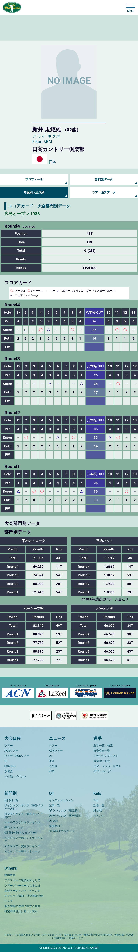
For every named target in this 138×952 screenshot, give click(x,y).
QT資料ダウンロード (62, 831)
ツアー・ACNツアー (16, 756)
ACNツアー (11, 750)
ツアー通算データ (104, 192)
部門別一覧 (11, 800)
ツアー (8, 745)
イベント (99, 815)
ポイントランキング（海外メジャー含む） (23, 807)
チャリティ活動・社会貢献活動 (23, 895)
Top (95, 800)
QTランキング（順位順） (64, 810)
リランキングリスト (105, 756)
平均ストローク (14, 827)
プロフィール (34, 179)
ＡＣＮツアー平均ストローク (22, 851)
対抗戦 (97, 810)
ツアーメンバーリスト (107, 766)
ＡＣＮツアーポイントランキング (23, 839)
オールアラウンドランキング (22, 822)
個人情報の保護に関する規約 (22, 906)
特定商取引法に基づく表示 (21, 911)
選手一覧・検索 (103, 745)
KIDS (52, 771)
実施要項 (54, 826)
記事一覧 (54, 805)
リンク (8, 901)
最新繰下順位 (101, 761)
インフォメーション (61, 800)
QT (6, 761)
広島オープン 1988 (22, 213)
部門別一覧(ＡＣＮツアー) (20, 832)
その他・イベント (15, 776)
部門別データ (104, 179)
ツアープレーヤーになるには (22, 885)
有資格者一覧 (101, 750)
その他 (53, 766)
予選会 (8, 771)
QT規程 (53, 821)
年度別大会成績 (34, 192)
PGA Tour (10, 766)
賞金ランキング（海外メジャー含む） (23, 815)
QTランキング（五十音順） (66, 815)
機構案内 (9, 875)
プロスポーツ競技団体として (22, 880)
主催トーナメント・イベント (22, 890)
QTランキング (102, 771)
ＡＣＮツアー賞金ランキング (22, 846)
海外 (51, 761)
